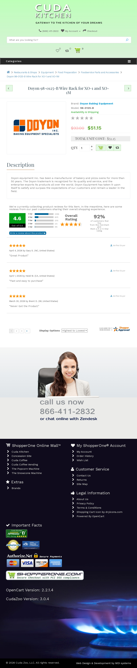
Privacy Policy (85, 503)
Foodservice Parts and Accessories (100, 72)
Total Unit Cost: (90, 138)
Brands (16, 488)
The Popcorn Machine (25, 468)
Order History (85, 456)
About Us (82, 499)
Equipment (47, 72)
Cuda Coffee (19, 460)
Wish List (82, 460)
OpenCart (98, 516)
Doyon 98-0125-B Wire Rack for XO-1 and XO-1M (33, 76)
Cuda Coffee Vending (25, 464)
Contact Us (84, 475)
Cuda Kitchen (20, 451)
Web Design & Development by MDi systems (103, 663)
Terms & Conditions (89, 507)
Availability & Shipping (85, 112)
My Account (70, 31)
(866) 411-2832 (49, 31)
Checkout (90, 31)
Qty (74, 147)
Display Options (49, 330)
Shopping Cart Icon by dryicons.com (99, 512)
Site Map (82, 484)
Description (20, 164)
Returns (82, 479)
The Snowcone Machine (27, 473)
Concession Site (21, 456)
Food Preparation (67, 72)
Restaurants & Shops (25, 72)
